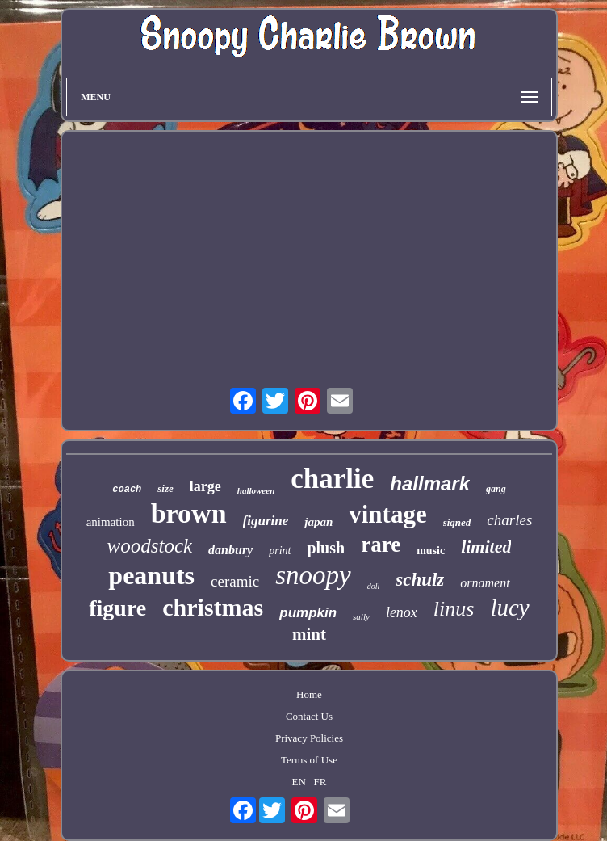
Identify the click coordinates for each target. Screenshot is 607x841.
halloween (255, 490)
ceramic (235, 581)
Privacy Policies (309, 738)
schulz (420, 580)
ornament (484, 583)
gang (496, 488)
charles (509, 519)
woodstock (150, 546)
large (205, 486)
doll (373, 586)
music (431, 551)
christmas (212, 607)
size (165, 488)
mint (309, 634)
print (280, 551)
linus (454, 608)
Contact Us (309, 716)
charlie (332, 478)
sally (361, 616)
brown (189, 513)
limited (486, 546)
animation (110, 521)
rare (380, 544)
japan (318, 521)
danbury (230, 550)
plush (326, 548)
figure (117, 607)
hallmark (430, 483)
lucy (509, 607)
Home (309, 694)
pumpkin (308, 612)
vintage (387, 514)
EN (299, 782)
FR (320, 782)
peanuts (151, 575)
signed (457, 522)
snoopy (313, 575)
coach (126, 489)
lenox (401, 612)
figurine (266, 520)
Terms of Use (309, 760)
